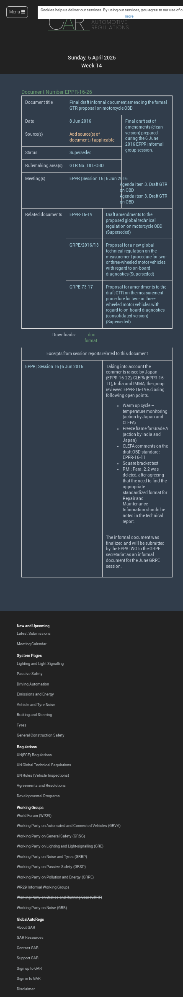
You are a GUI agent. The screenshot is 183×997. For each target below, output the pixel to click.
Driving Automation (33, 684)
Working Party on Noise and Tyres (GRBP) (52, 856)
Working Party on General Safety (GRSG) (51, 836)
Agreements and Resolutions (41, 785)
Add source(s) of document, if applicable (92, 137)
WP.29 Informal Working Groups (43, 887)
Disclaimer (26, 989)
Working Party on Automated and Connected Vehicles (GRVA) (69, 825)
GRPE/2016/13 (84, 245)
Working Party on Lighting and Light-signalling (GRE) (60, 846)
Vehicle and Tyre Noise (36, 704)
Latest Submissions (34, 633)
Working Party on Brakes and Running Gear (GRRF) (59, 897)
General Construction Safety (40, 735)
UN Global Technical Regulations (44, 765)
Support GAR (28, 958)
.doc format (91, 337)
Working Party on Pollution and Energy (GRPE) (55, 877)
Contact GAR (28, 948)
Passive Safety (30, 673)
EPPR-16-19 (81, 214)
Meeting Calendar (31, 644)
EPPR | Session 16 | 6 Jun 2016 (99, 178)
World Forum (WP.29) (34, 815)
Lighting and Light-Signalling (40, 663)
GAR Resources (30, 937)
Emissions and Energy (35, 694)
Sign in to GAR (29, 978)
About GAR (26, 927)
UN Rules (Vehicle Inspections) (43, 775)
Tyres (21, 725)
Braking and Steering (34, 714)
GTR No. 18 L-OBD (87, 165)
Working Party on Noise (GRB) (42, 907)
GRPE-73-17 (81, 287)
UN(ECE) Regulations (34, 754)
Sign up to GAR (29, 968)
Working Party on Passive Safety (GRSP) (51, 866)
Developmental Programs (38, 796)
